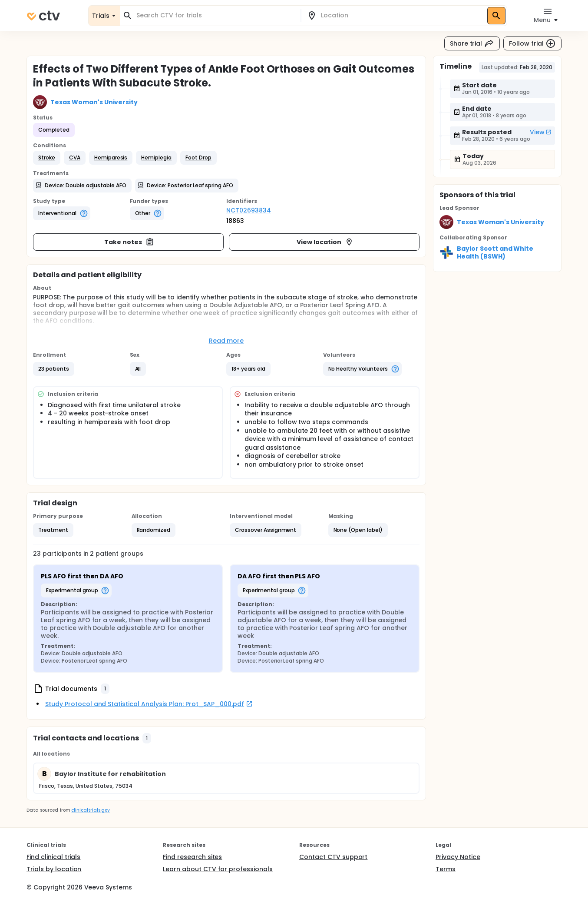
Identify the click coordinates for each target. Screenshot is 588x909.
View (541, 132)
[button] (46, 158)
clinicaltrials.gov (90, 810)
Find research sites (192, 857)
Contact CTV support (333, 857)
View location (325, 242)
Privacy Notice (458, 857)
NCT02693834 (248, 210)
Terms (446, 869)
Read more (226, 341)
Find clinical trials (53, 857)
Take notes (129, 242)
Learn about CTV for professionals (218, 869)
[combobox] (215, 15)
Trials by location (53, 869)
